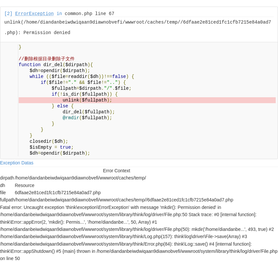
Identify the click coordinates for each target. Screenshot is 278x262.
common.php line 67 (89, 13)
